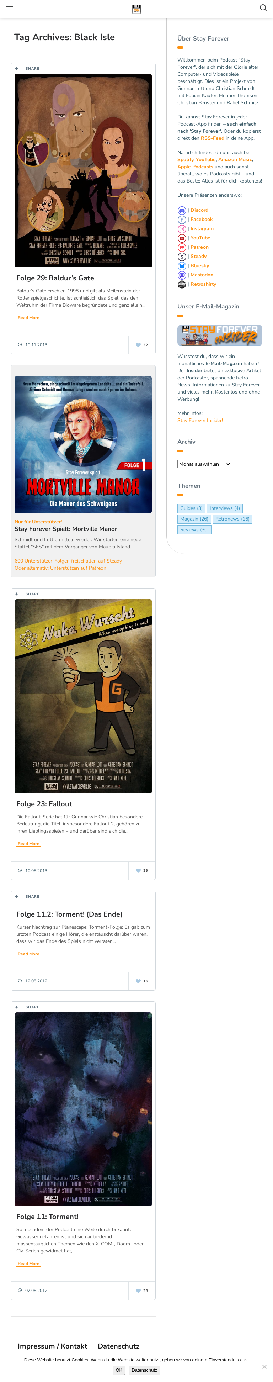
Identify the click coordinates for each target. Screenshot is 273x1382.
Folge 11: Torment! (47, 1217)
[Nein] (264, 1366)
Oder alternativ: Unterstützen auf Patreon (60, 568)
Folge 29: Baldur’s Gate (55, 278)
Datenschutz (118, 1346)
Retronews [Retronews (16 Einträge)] (232, 519)
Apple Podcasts (195, 166)
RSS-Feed (212, 138)
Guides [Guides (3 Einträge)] (191, 508)
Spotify (185, 159)
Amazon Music (235, 159)
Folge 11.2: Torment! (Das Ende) (69, 914)
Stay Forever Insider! (200, 420)
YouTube (206, 159)
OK (119, 1370)
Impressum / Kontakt (52, 1346)
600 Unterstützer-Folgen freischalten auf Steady (68, 561)
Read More (28, 318)
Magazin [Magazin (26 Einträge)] (194, 519)
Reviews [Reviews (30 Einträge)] (194, 529)
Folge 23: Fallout (44, 804)
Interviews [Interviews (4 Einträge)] (225, 508)
